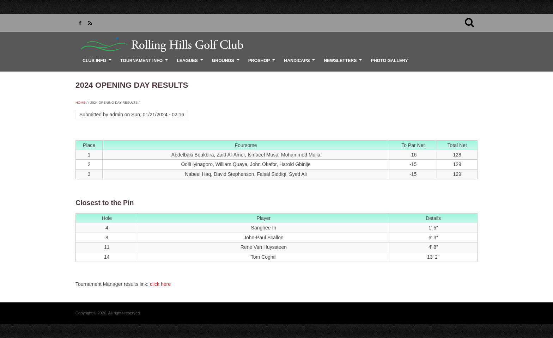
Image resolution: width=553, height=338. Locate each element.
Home (80, 102)
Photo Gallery (389, 60)
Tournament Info (145, 63)
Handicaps (300, 63)
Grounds (226, 63)
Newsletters (344, 63)
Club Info (98, 63)
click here (160, 284)
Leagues (191, 63)
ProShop (262, 63)
